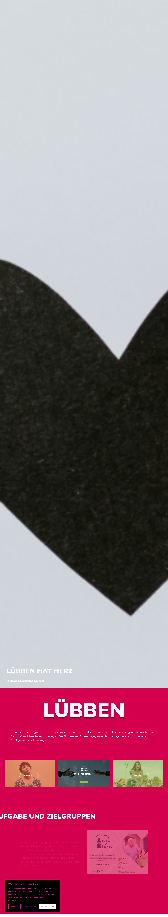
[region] (32, 896)
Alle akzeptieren (47, 906)
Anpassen (14, 906)
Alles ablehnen (30, 906)
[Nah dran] (57, 882)
